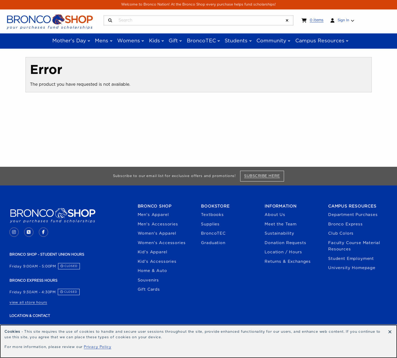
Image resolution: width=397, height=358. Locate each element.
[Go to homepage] (49, 21)
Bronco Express (345, 224)
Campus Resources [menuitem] (319, 40)
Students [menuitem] (236, 40)
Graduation (213, 243)
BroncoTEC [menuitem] (201, 40)
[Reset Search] (287, 20)
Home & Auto (152, 271)
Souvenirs (148, 280)
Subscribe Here (264, 176)
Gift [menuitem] (173, 40)
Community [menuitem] (271, 40)
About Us (275, 215)
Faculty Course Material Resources (354, 246)
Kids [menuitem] (154, 40)
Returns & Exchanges (288, 262)
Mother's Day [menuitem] (69, 40)
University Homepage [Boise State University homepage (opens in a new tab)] (351, 268)
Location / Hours (283, 252)
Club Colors (341, 233)
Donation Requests (285, 243)
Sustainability (279, 233)
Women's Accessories (162, 243)
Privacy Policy (97, 347)
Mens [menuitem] (101, 40)
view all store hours (28, 302)
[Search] (110, 20)
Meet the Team (281, 224)
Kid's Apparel (152, 252)
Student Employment (351, 259)
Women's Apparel (157, 233)
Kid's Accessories (157, 262)
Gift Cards (149, 289)
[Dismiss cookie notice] (390, 332)
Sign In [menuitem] (343, 20)
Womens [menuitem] (128, 40)
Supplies (210, 224)
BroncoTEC (213, 233)
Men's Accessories (158, 224)
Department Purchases (353, 215)
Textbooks (212, 215)
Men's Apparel (153, 215)
